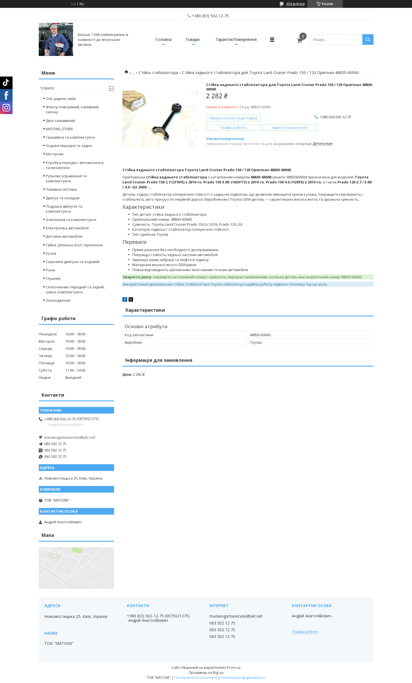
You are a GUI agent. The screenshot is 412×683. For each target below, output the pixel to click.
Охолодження (58, 300)
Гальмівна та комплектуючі (70, 137)
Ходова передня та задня (69, 145)
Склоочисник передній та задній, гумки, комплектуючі (75, 289)
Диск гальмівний (60, 120)
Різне (50, 269)
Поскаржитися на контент (195, 677)
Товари (192, 39)
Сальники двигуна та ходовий (73, 261)
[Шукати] (368, 39)
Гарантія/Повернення (236, 39)
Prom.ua (233, 667)
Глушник (53, 278)
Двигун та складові (62, 197)
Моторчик (55, 153)
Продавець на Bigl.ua (206, 672)
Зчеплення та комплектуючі (71, 219)
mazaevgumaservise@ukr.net (69, 437)
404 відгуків (295, 3)
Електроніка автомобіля (67, 227)
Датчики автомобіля (64, 236)
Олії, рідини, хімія (61, 98)
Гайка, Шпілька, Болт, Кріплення (74, 244)
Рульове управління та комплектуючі (66, 178)
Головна (163, 39)
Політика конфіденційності (243, 677)
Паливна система (61, 189)
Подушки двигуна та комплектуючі (64, 209)
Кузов (51, 253)
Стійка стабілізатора (158, 72)
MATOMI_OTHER (59, 128)
